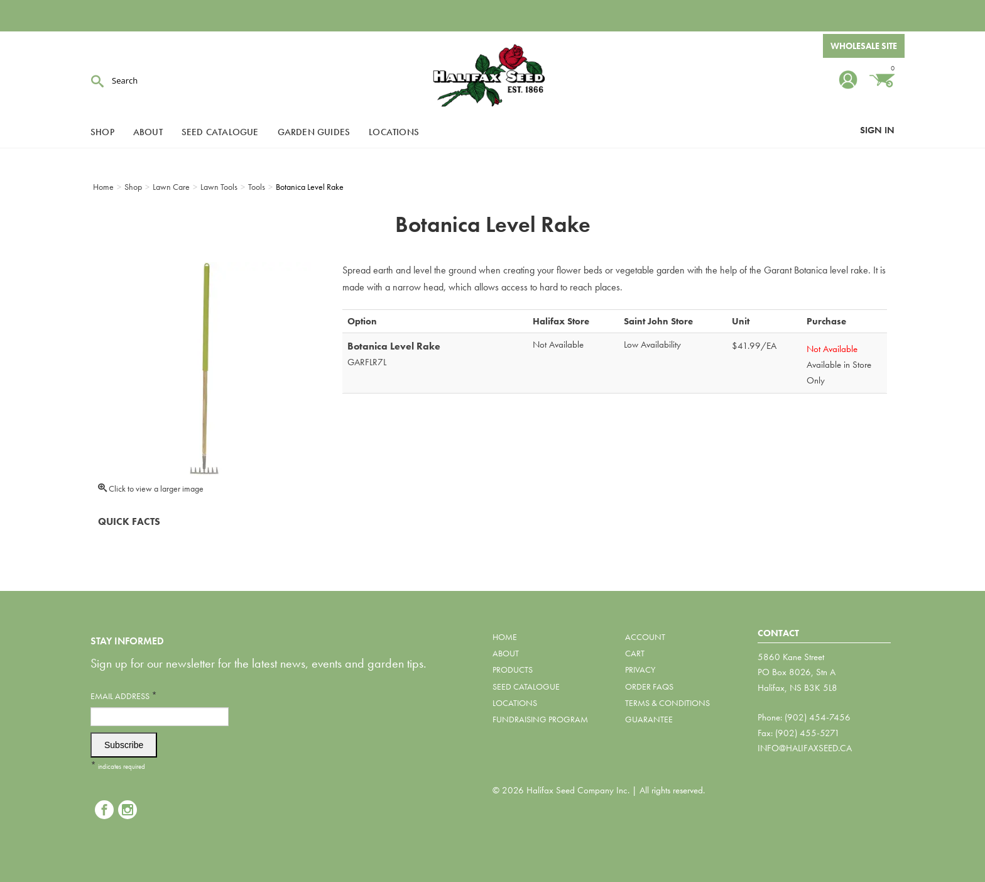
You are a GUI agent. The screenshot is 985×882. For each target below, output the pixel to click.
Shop (102, 132)
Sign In (877, 130)
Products (513, 669)
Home (505, 636)
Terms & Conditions (667, 702)
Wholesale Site (863, 46)
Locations (394, 132)
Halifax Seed (492, 75)
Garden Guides (314, 132)
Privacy (640, 669)
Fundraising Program (540, 719)
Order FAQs (649, 686)
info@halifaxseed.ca (805, 748)
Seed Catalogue (220, 132)
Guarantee (649, 719)
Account (645, 636)
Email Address (123, 695)
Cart (635, 653)
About (148, 132)
